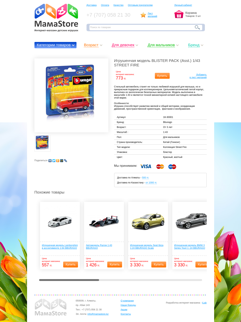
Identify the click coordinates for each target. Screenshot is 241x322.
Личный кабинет (183, 5)
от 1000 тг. (151, 182)
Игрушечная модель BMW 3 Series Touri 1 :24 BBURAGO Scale (189, 247)
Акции (124, 309)
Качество (119, 5)
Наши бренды (128, 305)
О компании (127, 300)
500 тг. (145, 177)
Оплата (105, 5)
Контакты (126, 314)
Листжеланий (152, 15)
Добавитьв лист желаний (198, 76)
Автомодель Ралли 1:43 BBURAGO (99, 246)
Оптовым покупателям (140, 5)
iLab (204, 302)
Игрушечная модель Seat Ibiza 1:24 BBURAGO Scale (146, 246)
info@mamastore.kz (98, 314)
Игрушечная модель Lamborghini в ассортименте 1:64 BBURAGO (60, 246)
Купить (162, 75)
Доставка (92, 5)
